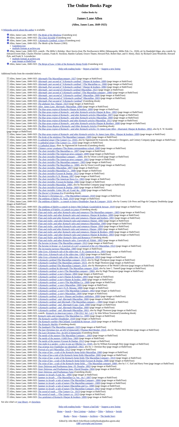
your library (22, 402)
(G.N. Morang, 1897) (56, 176)
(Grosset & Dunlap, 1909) (58, 187)
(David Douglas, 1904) (66, 369)
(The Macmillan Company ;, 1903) (65, 335)
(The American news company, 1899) (63, 154)
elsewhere (35, 402)
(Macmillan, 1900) (75, 118)
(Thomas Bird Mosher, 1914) (72, 330)
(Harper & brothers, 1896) (72, 87)
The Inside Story (107, 416)
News (74, 416)
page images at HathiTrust (24, 61)
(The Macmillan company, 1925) (59, 327)
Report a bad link (91, 69)
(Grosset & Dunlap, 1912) (58, 173)
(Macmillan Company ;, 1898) (60, 156)
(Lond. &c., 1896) (55, 375)
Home (60, 411)
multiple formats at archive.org (26, 48)
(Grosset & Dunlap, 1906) (58, 182)
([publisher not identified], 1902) (61, 347)
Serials (119, 411)
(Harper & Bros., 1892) (77, 112)
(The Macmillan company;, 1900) (75, 92)
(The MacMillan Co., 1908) (64, 282)
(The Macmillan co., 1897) (59, 151)
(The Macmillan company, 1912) (63, 243)
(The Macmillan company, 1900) (77, 363)
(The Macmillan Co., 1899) (64, 316)
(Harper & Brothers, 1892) (95, 129)
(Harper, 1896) (70, 221)
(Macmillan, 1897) (55, 168)
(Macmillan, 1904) (60, 293)
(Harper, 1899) (70, 229)
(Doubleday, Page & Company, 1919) (75, 201)
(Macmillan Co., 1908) (57, 170)
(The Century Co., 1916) (57, 140)
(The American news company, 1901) (63, 159)
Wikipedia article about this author (18, 30)
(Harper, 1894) (70, 226)
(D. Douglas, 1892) (64, 366)
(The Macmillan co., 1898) (59, 165)
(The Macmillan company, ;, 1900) (70, 302)
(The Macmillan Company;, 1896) (69, 380)
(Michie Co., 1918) (65, 344)
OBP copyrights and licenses (89, 423)
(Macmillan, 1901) (63, 310)
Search (68, 411)
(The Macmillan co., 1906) (72, 84)
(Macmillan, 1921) (68, 90)
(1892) (61, 254)
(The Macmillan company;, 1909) (69, 383)
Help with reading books (70, 69)
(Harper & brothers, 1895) (63, 277)
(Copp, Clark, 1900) (64, 305)
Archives (94, 416)
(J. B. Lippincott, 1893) (69, 257)
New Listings (80, 411)
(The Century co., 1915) (59, 394)
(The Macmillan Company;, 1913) (77, 358)
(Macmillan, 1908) (69, 95)
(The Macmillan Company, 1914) (62, 265)
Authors (92, 411)
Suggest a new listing (110, 69)
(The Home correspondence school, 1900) (69, 148)
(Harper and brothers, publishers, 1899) (69, 296)
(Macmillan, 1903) (69, 98)
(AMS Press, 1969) (58, 338)
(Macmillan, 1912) (77, 246)
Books (66, 416)
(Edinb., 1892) (70, 240)
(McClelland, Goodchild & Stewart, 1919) (76, 207)
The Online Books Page (89, 5)
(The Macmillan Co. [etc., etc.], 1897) (65, 377)
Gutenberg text (19, 46)
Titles (100, 411)
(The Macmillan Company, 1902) (66, 291)
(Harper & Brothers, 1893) (76, 235)
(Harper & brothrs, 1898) (62, 279)
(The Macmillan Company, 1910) (66, 196)
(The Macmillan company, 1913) (62, 260)
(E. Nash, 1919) (56, 198)
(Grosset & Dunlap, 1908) (73, 361)
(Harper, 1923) (53, 104)
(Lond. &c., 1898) (62, 190)
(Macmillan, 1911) (75, 120)
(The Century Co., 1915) (59, 391)
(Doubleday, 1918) (56, 319)
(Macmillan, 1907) (75, 115)
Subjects (109, 411)
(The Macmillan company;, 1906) (66, 271)
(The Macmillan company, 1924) (68, 268)
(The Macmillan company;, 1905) (62, 162)
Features (83, 416)
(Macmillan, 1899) (60, 106)
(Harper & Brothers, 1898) (79, 123)
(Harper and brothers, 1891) (76, 218)
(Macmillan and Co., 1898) (66, 386)
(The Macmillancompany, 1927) (57, 78)
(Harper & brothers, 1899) (72, 81)
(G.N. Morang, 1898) (60, 288)
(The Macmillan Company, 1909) (65, 137)
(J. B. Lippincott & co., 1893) (72, 251)
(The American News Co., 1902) (61, 179)
